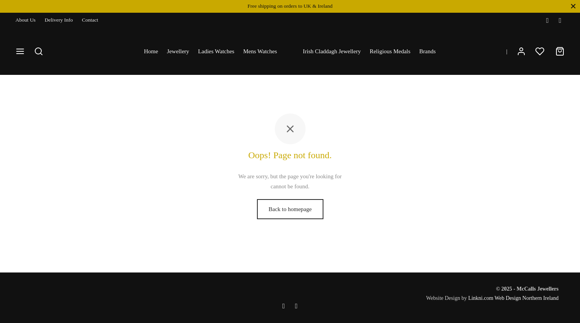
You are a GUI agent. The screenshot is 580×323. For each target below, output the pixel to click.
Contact (90, 20)
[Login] (521, 51)
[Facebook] (547, 20)
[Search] (38, 51)
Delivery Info (59, 20)
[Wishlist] (540, 51)
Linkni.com (480, 298)
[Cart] (560, 51)
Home (151, 51)
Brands (427, 51)
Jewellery (178, 51)
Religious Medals (390, 51)
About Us (25, 20)
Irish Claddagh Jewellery (332, 51)
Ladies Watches (216, 51)
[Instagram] (560, 20)
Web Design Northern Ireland (527, 298)
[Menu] (20, 51)
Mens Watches (260, 51)
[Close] (573, 6)
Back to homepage (290, 209)
